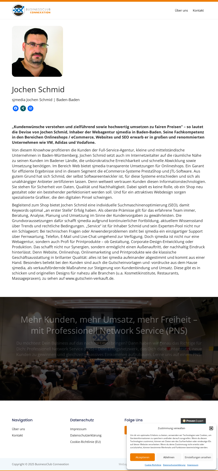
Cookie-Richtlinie (153, 465)
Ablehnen (168, 457)
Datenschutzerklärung (174, 465)
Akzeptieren (142, 457)
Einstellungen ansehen (198, 457)
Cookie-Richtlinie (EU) (85, 442)
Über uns (181, 10)
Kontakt (198, 10)
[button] (211, 428)
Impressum (192, 465)
